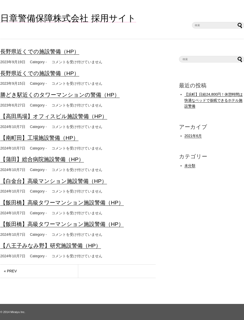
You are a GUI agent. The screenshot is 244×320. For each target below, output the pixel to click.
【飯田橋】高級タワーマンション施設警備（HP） (62, 202)
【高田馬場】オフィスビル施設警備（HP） (53, 116)
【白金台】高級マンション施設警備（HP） (53, 181)
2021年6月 (193, 136)
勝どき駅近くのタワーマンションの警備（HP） (60, 95)
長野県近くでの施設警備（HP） (39, 51)
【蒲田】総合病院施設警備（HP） (42, 159)
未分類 (189, 165)
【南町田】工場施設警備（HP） (39, 138)
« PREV (10, 271)
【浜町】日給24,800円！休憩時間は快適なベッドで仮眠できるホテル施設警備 (213, 100)
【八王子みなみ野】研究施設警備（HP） (50, 245)
